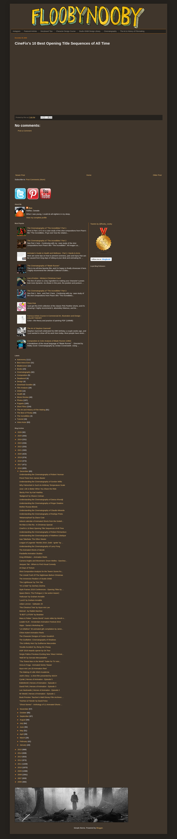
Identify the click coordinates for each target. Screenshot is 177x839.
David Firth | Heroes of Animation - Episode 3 (37, 686)
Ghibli (19, 391)
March (22, 738)
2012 (20, 760)
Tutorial (20, 419)
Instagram (16, 31)
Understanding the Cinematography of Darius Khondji (41, 499)
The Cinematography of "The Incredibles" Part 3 (46, 291)
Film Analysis (22, 388)
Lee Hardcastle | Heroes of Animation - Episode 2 (39, 690)
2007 (20, 778)
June (22, 727)
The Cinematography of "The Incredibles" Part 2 (46, 241)
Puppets (20, 403)
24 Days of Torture (26, 568)
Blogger (99, 828)
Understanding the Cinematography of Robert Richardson (42, 532)
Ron (30, 208)
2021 (20, 450)
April (22, 734)
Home (88, 175)
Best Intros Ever (23, 363)
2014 (20, 753)
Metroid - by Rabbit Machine (31, 611)
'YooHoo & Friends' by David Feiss (33, 701)
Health (19, 394)
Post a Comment (25, 131)
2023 (20, 443)
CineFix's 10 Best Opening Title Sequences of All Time (41, 528)
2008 (20, 774)
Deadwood (21, 378)
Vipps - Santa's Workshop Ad (31, 625)
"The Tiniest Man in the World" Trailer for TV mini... (40, 661)
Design (20, 381)
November (24, 709)
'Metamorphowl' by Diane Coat (31, 518)
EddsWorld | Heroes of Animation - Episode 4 (37, 683)
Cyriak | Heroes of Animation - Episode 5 (36, 679)
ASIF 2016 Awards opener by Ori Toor (34, 650)
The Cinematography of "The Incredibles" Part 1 (46, 228)
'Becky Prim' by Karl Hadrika (31, 492)
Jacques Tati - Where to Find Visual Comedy (37, 564)
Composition (22, 375)
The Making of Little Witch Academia (34, 672)
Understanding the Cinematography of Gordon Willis (40, 482)
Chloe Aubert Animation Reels (31, 633)
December (24, 471)
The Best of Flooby (25, 413)
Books (19, 369)
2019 (20, 457)
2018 (20, 461)
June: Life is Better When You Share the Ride (37, 489)
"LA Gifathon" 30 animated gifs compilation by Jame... (41, 629)
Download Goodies (25, 385)
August (23, 720)
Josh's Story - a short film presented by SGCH (38, 676)
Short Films (21, 406)
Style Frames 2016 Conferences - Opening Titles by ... (41, 589)
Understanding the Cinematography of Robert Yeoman (41, 474)
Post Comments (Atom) (35, 179)
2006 (20, 782)
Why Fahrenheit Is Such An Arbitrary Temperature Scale (42, 485)
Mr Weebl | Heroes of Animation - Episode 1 (37, 694)
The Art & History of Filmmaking (132, 31)
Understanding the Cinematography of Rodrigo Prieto (41, 514)
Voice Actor (21, 422)
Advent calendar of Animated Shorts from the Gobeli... (41, 521)
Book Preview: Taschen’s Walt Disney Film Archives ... (41, 697)
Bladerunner (22, 366)
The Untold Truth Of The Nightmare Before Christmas (41, 575)
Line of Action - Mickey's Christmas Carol (44, 278)
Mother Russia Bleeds (28, 507)
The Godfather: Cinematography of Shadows (37, 640)
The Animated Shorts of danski (31, 550)
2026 (20, 432)
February (24, 741)
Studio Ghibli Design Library (89, 31)
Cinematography (110, 31)
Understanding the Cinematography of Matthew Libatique (42, 535)
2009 (20, 771)
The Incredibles (23, 416)
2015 (20, 749)
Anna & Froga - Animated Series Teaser (35, 665)
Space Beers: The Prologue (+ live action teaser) (39, 593)
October (23, 713)
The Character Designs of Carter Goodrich (36, 636)
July (22, 723)
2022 (20, 446)
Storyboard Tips (46, 31)
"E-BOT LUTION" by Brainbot (31, 614)
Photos (20, 400)
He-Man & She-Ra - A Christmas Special (35, 525)
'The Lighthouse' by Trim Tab (31, 582)
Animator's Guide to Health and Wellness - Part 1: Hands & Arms (53, 253)
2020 (20, 454)
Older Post (157, 175)
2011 (20, 764)
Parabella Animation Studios (31, 553)
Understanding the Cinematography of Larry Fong (39, 546)
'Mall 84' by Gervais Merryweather (33, 658)
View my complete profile (36, 218)
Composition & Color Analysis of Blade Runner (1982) (49, 341)
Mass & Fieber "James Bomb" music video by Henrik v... (42, 618)
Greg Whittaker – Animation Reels (33, 557)
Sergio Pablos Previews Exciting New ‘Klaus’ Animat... (41, 654)
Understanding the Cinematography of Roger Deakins (41, 503)
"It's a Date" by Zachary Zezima (32, 586)
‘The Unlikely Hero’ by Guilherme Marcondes (37, 643)
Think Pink (31, 303)
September (24, 716)
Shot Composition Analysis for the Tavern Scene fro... (41, 571)
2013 (20, 757)
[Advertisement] (88, 153)
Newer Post (20, 175)
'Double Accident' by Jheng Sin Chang (35, 647)
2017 (20, 464)
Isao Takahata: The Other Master (32, 539)
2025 (20, 436)
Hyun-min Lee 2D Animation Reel (33, 668)
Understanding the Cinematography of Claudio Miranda (42, 510)
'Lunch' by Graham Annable (30, 600)
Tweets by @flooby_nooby (101, 224)
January (23, 745)
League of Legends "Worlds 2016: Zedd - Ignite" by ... (41, 543)
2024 (20, 439)
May (22, 731)
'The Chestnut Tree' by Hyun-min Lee (34, 607)
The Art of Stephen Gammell (39, 328)
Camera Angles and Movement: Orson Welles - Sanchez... (43, 561)
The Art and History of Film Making (31, 410)
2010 (20, 767)
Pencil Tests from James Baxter (32, 478)
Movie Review (23, 397)
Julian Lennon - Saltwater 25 (31, 604)
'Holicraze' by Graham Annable (32, 597)
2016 (20, 468)
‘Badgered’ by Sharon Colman (31, 496)
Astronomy (21, 359)
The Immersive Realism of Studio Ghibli (35, 579)
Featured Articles (30, 31)
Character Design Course (65, 31)
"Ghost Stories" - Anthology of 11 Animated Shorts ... (40, 704)
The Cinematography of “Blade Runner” (43, 266)
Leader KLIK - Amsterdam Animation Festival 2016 (40, 622)
